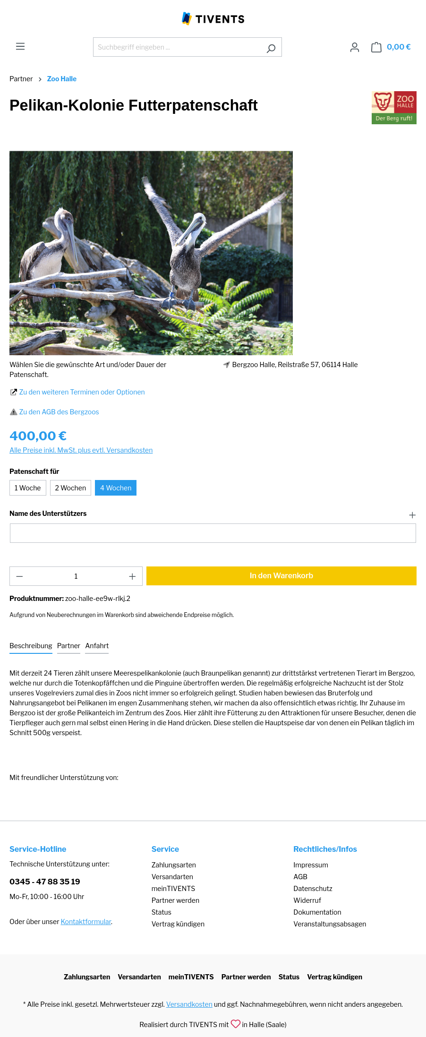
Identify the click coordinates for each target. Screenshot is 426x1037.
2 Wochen (70, 488)
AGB (300, 877)
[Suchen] (271, 47)
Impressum (310, 865)
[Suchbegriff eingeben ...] (176, 47)
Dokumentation (317, 912)
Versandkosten (189, 1004)
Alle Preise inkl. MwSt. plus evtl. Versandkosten (81, 450)
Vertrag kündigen (178, 924)
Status (161, 912)
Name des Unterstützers (47, 513)
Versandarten (172, 877)
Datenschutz (312, 888)
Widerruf (307, 900)
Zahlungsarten (174, 865)
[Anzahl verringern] (19, 576)
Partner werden (175, 900)
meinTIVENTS (174, 888)
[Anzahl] (76, 576)
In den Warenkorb (282, 575)
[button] (213, 514)
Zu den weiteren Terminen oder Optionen (82, 392)
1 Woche (28, 488)
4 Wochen (115, 488)
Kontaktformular (86, 921)
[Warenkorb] (391, 47)
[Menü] (20, 46)
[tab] (30, 646)
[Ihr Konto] (355, 47)
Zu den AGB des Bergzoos (59, 412)
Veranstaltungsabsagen (329, 924)
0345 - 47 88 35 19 (44, 881)
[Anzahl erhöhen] (133, 576)
